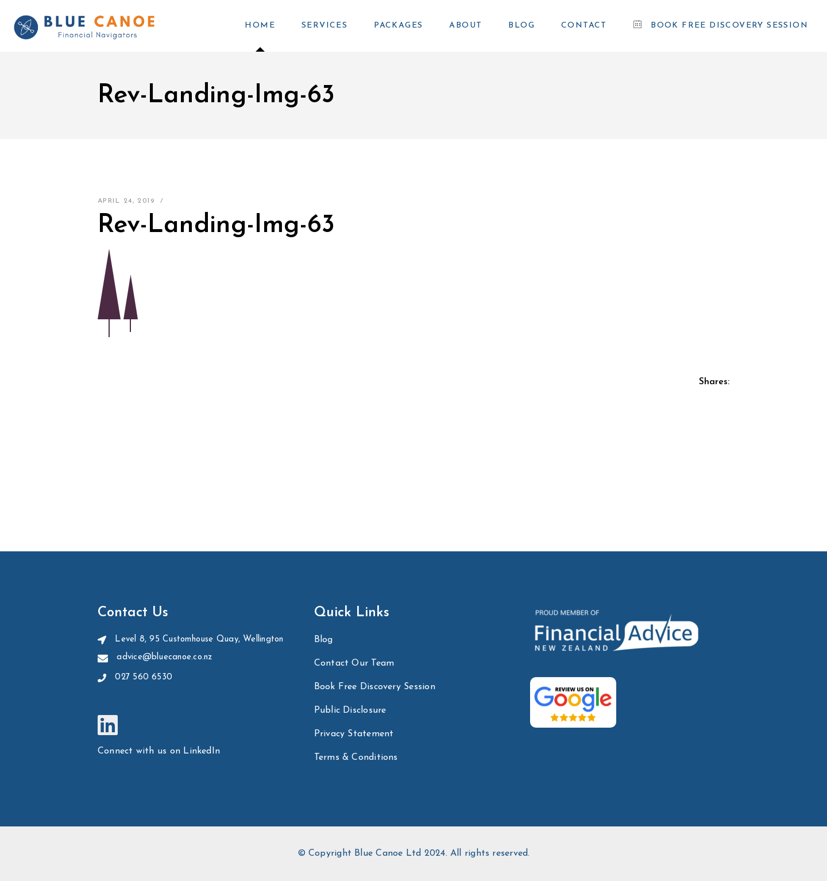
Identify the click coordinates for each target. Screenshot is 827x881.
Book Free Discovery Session (374, 686)
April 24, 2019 (126, 201)
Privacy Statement (354, 734)
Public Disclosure (350, 710)
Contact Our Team (354, 663)
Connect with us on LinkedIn (159, 751)
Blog (323, 639)
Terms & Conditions (356, 757)
